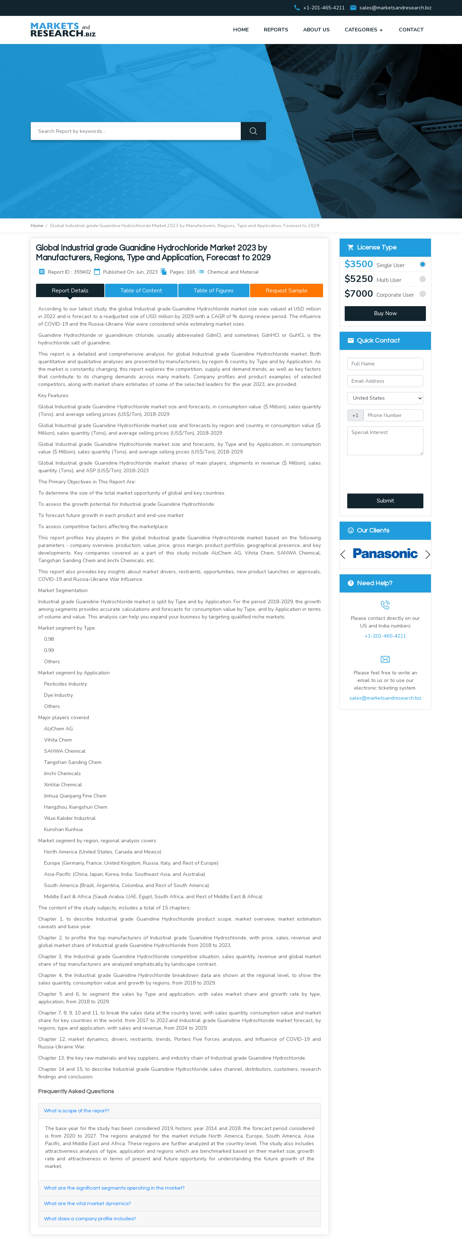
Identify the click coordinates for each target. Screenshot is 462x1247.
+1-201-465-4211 (385, 636)
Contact (411, 29)
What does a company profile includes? (90, 1218)
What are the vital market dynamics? (87, 1203)
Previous (344, 554)
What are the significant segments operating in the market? (114, 1188)
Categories (364, 29)
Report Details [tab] (70, 290)
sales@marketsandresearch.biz (395, 8)
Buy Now (385, 313)
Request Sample (287, 290)
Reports (276, 29)
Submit (385, 500)
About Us (316, 29)
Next (426, 554)
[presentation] (385, 470)
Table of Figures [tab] (214, 290)
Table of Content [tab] (141, 290)
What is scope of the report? (76, 1110)
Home (241, 29)
